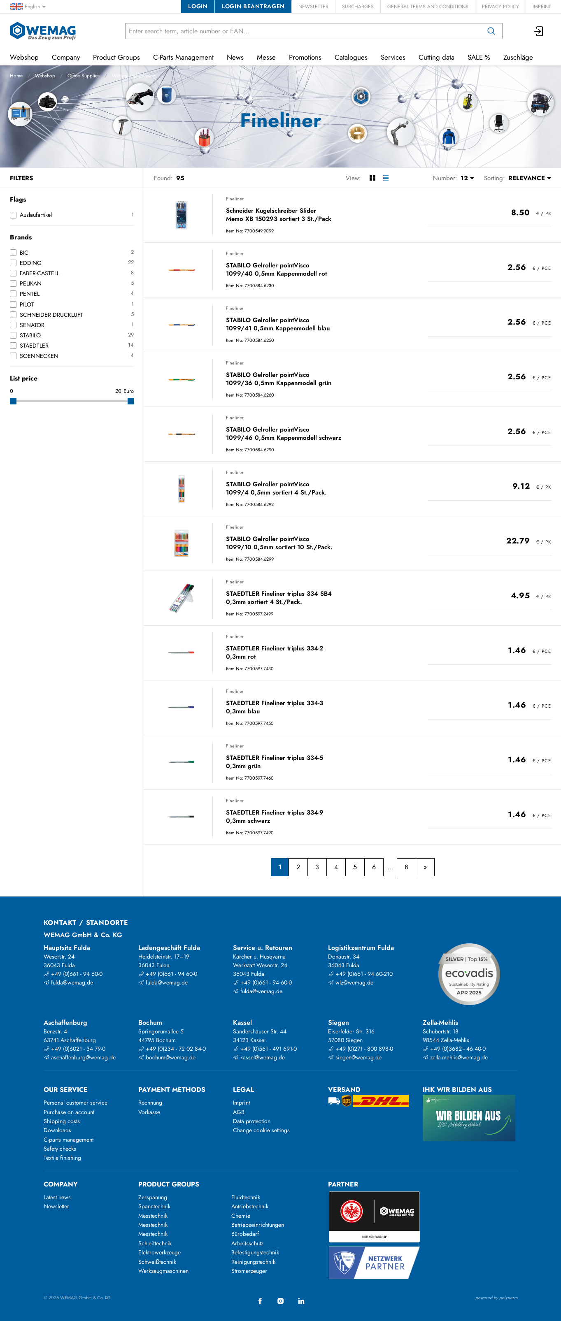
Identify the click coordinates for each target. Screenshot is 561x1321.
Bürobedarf (245, 1234)
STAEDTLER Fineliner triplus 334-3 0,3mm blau (274, 707)
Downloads (57, 1130)
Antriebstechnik (249, 1206)
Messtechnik (153, 1216)
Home (16, 75)
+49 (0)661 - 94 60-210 (360, 974)
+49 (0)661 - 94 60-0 (73, 974)
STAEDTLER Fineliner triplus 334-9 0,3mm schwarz (275, 817)
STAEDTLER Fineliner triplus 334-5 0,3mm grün (274, 762)
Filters (21, 178)
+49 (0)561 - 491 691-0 (265, 1049)
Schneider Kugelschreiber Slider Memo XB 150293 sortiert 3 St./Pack (278, 215)
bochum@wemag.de (167, 1057)
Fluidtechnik (245, 1197)
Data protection (251, 1121)
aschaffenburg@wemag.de (80, 1057)
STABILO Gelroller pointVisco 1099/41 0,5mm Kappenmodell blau (278, 324)
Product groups (168, 1184)
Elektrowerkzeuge (159, 1252)
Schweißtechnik (157, 1262)
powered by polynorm (496, 1297)
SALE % (479, 57)
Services (393, 57)
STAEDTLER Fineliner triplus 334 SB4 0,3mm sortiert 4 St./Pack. (279, 598)
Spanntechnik (154, 1206)
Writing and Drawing (134, 75)
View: (353, 178)
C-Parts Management (183, 57)
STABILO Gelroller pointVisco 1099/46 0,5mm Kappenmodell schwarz (284, 434)
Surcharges (358, 6)
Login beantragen (253, 6)
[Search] (491, 31)
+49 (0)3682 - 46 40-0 (454, 1049)
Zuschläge (518, 57)
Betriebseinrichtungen (257, 1225)
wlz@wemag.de (350, 982)
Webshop (45, 75)
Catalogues (351, 57)
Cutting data (436, 57)
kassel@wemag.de (259, 1057)
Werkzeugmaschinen (163, 1271)
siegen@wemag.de (355, 1057)
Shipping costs (62, 1121)
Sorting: (494, 178)
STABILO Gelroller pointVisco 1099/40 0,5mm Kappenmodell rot (276, 270)
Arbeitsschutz (247, 1243)
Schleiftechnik (155, 1243)
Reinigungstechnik (253, 1262)
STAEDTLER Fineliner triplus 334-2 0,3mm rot (274, 653)
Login (197, 6)
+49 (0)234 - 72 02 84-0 (172, 1049)
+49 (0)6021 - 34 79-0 (74, 1049)
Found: (163, 178)
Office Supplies (84, 75)
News (235, 57)
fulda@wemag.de (68, 982)
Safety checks (60, 1149)
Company (66, 57)
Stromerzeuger (249, 1271)
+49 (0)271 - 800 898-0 (360, 1049)
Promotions (305, 57)
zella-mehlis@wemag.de (455, 1057)
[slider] (13, 401)
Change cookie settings (261, 1130)
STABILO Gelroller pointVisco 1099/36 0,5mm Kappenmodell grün (278, 379)
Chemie (240, 1216)
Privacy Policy (500, 6)
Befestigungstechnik (255, 1252)
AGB (238, 1112)
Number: (445, 178)
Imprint (542, 6)
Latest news (57, 1197)
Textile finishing (62, 1158)
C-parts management (68, 1139)
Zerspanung (152, 1197)
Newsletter (313, 6)
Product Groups (116, 57)
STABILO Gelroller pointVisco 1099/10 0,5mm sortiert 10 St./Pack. (279, 543)
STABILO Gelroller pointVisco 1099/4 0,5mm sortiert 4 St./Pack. (276, 489)
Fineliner (235, 198)
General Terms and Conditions (427, 6)
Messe (266, 57)
